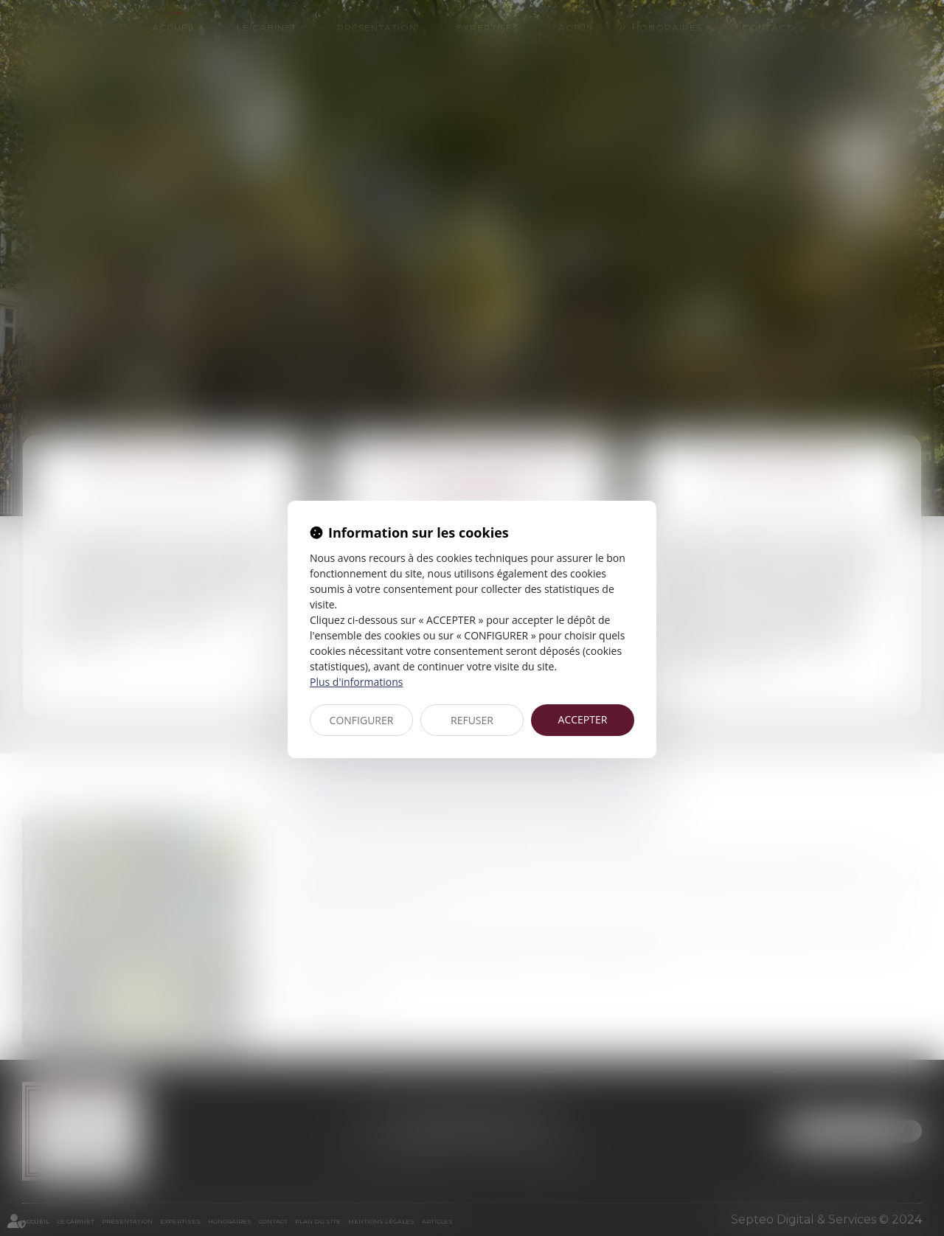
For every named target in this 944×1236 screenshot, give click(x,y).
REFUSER (472, 720)
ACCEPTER (583, 719)
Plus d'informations (356, 682)
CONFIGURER (362, 720)
